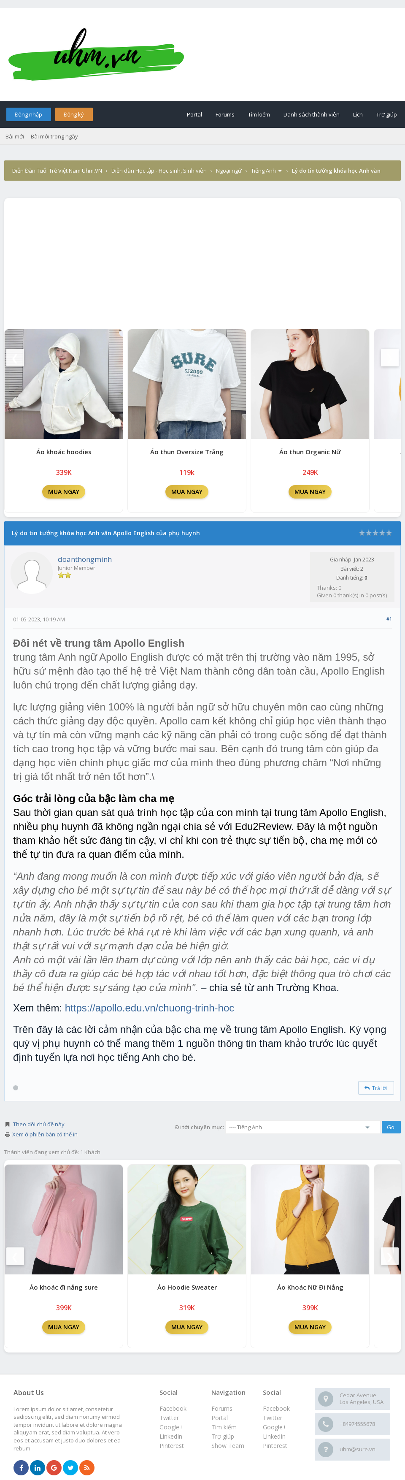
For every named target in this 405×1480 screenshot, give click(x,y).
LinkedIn (274, 1436)
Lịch (358, 114)
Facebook (276, 1408)
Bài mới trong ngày (54, 136)
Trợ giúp (386, 114)
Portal (194, 114)
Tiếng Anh (263, 170)
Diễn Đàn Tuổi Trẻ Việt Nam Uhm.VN (57, 170)
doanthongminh (85, 559)
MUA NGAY (63, 492)
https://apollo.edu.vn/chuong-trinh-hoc (150, 1008)
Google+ (274, 1427)
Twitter (272, 1418)
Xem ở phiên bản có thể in (45, 1134)
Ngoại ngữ (229, 170)
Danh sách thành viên (312, 114)
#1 (389, 618)
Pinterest (275, 1446)
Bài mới (14, 136)
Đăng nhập (28, 114)
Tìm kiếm (259, 114)
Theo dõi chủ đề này (39, 1124)
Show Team (227, 1446)
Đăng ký (74, 114)
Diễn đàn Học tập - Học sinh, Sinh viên (159, 170)
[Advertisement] (202, 261)
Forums (225, 114)
